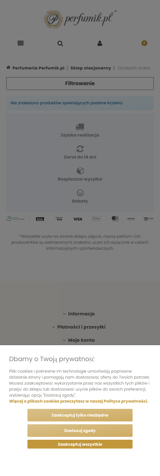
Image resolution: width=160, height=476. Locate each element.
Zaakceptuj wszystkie (80, 444)
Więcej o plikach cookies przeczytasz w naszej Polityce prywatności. (78, 401)
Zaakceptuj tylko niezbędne (80, 415)
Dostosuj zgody (80, 430)
